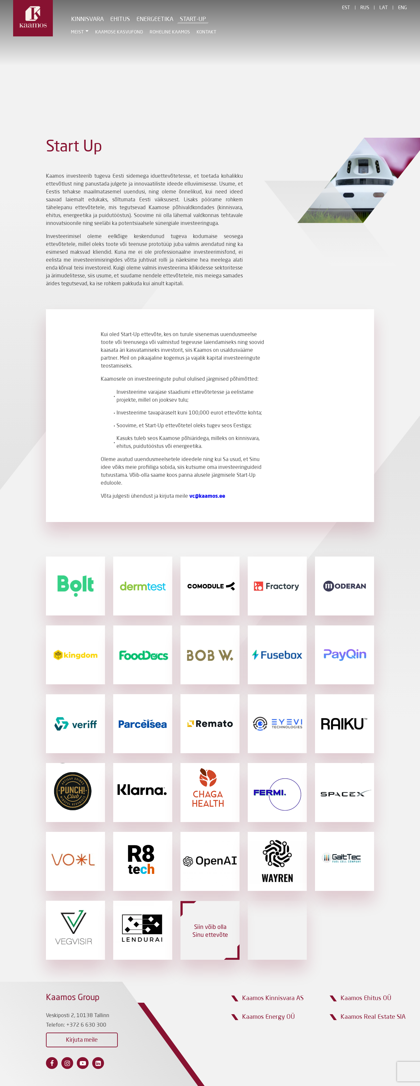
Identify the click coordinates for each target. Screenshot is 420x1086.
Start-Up (193, 19)
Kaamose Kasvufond (119, 32)
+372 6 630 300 (86, 1025)
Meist (77, 32)
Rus (364, 8)
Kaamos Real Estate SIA (373, 1017)
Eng (402, 8)
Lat (383, 8)
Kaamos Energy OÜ (268, 1017)
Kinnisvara (87, 19)
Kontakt (206, 32)
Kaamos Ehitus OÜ (366, 998)
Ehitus (120, 19)
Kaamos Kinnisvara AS (273, 998)
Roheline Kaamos (170, 32)
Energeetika (154, 19)
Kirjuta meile (82, 1040)
